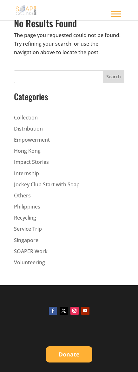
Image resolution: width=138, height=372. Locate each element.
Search (113, 77)
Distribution (28, 128)
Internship (26, 173)
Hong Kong (27, 150)
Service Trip (28, 228)
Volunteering (29, 262)
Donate (69, 354)
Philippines (27, 206)
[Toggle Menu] (116, 14)
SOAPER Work (31, 251)
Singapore (26, 240)
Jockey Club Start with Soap (47, 184)
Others (22, 195)
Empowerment (32, 139)
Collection (26, 117)
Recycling (25, 217)
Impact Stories (31, 161)
